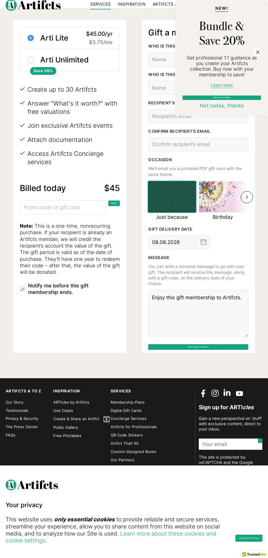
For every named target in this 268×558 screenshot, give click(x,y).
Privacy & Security (22, 442)
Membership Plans (128, 426)
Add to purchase (222, 147)
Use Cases (63, 434)
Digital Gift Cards (126, 434)
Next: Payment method (198, 375)
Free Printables (67, 459)
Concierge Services (128, 442)
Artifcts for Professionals (134, 450)
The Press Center (22, 450)
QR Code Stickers (127, 459)
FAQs (10, 459)
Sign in (218, 14)
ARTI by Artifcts (71, 426)
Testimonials (17, 434)
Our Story (14, 426)
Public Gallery (65, 451)
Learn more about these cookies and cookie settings (107, 540)
